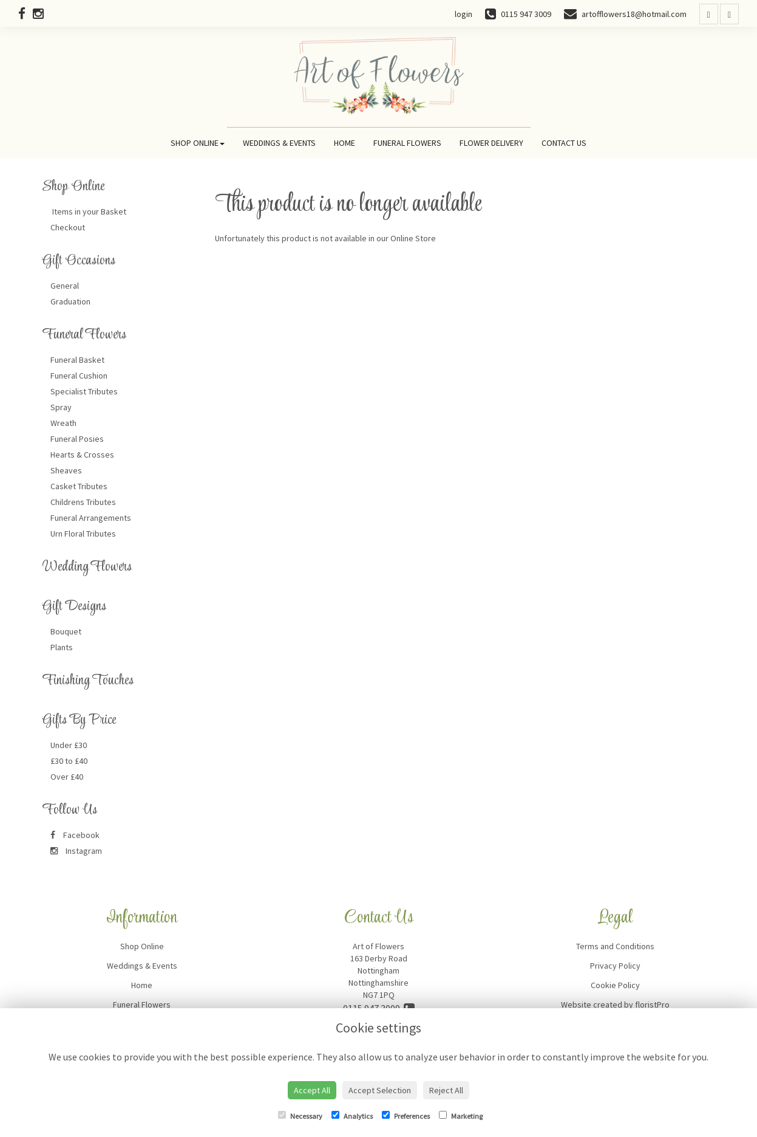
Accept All (312, 1090)
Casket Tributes (78, 486)
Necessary (300, 1116)
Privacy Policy (615, 965)
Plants (61, 647)
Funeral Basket (77, 359)
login (463, 14)
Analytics (352, 1116)
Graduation (70, 301)
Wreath (63, 422)
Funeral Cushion (78, 375)
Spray (61, 407)
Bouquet (65, 631)
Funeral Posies (77, 438)
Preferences (406, 1116)
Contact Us (563, 142)
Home (344, 142)
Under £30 (68, 745)
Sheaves (66, 470)
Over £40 (66, 776)
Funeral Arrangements (90, 517)
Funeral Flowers (407, 142)
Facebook (75, 835)
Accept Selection (379, 1090)
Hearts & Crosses (82, 454)
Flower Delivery (491, 142)
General (64, 285)
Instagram (76, 850)
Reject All (446, 1090)
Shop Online (198, 142)
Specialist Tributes (84, 391)
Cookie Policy (615, 985)
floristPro (652, 1004)
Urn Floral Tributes (83, 533)
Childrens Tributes (83, 501)
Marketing (461, 1116)
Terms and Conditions (615, 946)
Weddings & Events (279, 142)
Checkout (67, 227)
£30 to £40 (68, 760)
